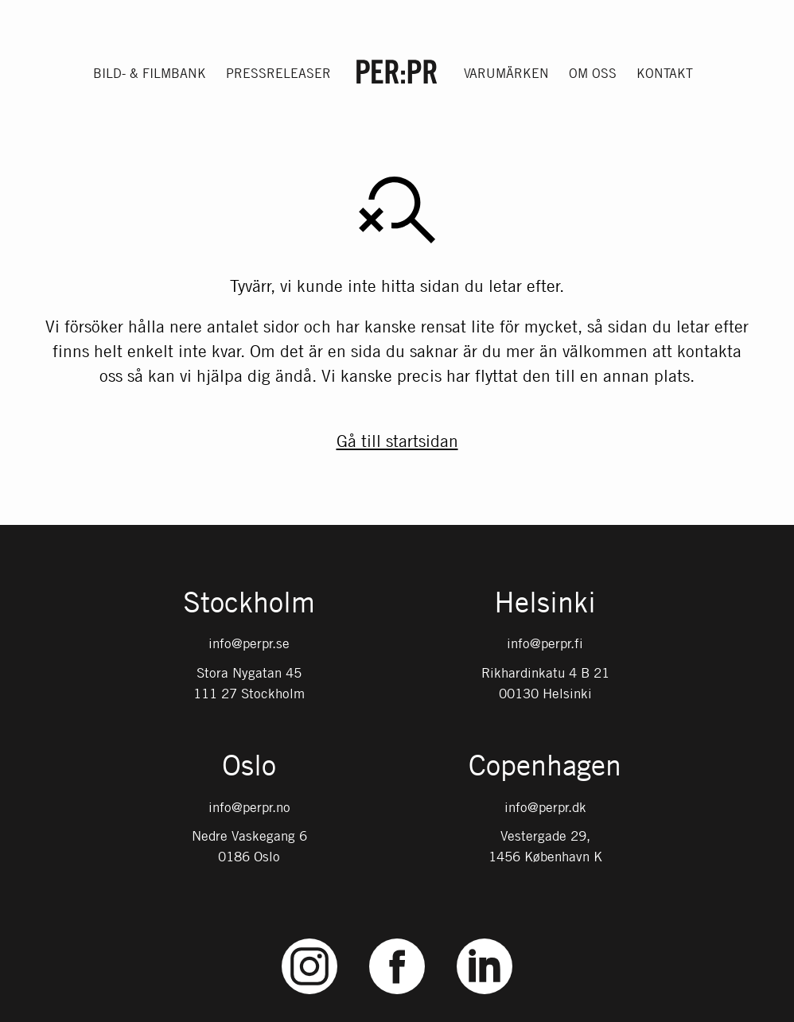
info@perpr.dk (545, 807)
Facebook (397, 938)
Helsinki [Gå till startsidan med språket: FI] (545, 604)
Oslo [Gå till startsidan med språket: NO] (249, 767)
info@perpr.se (249, 643)
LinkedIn (484, 938)
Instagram (310, 938)
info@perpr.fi (545, 643)
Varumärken (506, 73)
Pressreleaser (278, 73)
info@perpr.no (249, 807)
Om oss (593, 73)
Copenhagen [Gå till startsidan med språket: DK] (545, 767)
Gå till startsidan (397, 440)
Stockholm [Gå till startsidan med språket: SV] (249, 604)
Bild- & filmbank (149, 73)
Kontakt (664, 73)
